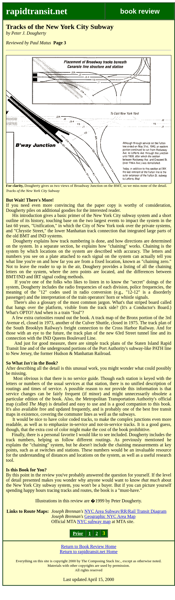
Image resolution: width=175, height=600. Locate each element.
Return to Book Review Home (88, 546)
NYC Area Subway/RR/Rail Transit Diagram (125, 511)
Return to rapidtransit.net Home (89, 551)
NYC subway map (94, 521)
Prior (78, 533)
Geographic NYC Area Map (110, 516)
